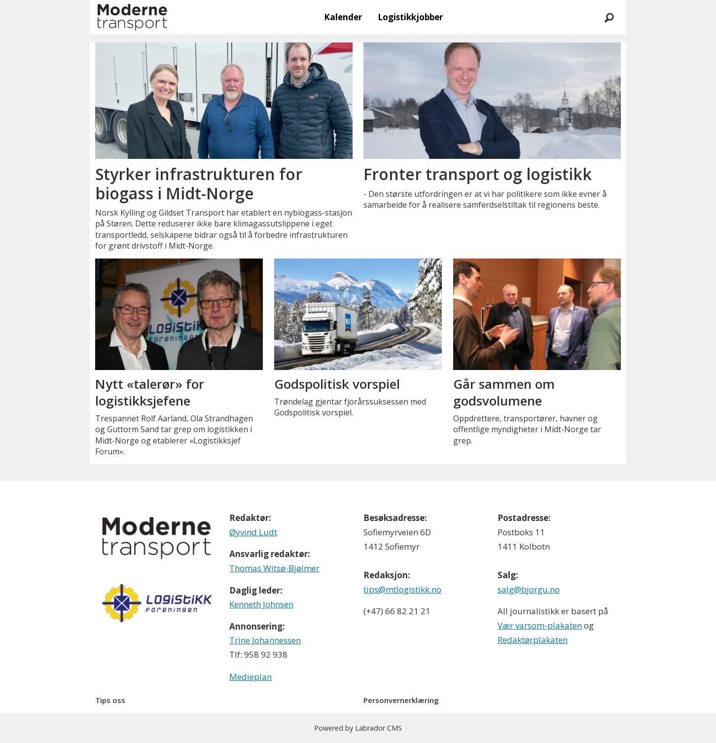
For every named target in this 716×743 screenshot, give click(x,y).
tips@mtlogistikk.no (402, 589)
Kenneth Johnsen (261, 604)
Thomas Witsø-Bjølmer (274, 568)
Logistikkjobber (410, 17)
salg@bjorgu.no (529, 589)
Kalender (343, 17)
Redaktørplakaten (533, 639)
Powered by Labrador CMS (358, 728)
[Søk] (609, 17)
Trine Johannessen (265, 640)
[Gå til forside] (132, 17)
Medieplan (250, 676)
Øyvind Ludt (253, 532)
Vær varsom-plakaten (540, 625)
